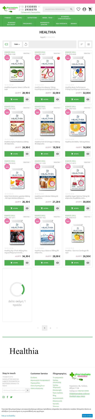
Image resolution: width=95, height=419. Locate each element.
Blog (54, 395)
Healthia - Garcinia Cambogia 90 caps (76, 252)
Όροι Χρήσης (58, 393)
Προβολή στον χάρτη (77, 396)
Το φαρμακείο (58, 377)
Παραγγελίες (35, 383)
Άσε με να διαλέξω (8, 416)
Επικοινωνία (57, 401)
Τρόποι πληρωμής (57, 386)
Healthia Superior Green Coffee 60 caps (16, 88)
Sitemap (56, 406)
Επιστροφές (57, 390)
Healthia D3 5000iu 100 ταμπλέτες (77, 142)
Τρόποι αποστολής (57, 381)
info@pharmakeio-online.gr (79, 393)
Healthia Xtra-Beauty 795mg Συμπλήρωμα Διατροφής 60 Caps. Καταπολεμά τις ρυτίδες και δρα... (47, 88)
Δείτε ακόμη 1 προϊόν (17, 303)
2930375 (28, 9)
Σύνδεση (34, 377)
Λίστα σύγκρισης (37, 388)
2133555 (28, 6)
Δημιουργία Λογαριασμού (40, 380)
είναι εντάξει (87, 416)
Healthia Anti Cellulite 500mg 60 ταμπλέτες (46, 197)
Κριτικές (56, 403)
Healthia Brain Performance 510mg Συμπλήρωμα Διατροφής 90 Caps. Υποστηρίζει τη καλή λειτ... (77, 88)
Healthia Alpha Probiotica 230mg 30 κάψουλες (16, 143)
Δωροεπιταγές (58, 398)
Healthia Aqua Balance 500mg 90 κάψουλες (47, 252)
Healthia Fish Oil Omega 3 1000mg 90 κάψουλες (47, 143)
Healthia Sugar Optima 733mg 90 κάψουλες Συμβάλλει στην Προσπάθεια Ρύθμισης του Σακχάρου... (77, 197)
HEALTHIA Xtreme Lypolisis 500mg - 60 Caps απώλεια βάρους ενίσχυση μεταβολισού (17, 197)
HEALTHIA (26, 53)
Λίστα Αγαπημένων (38, 386)
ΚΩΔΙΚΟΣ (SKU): (9, 52)
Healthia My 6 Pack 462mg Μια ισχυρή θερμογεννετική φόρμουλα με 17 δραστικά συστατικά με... (15, 252)
